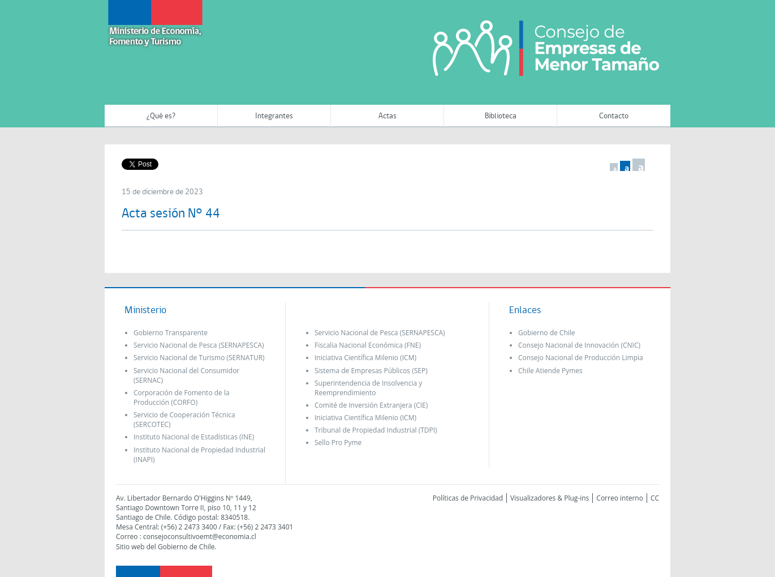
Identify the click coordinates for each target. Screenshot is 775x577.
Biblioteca (500, 116)
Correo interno (619, 498)
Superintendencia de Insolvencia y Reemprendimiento (368, 388)
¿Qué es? (161, 116)
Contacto (613, 116)
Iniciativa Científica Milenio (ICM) (365, 357)
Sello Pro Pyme (338, 442)
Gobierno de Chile (546, 332)
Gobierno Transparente (171, 332)
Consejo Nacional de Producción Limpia (580, 357)
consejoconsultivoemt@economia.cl (199, 536)
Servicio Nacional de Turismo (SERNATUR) (199, 357)
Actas (387, 116)
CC (655, 498)
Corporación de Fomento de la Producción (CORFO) (182, 397)
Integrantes (274, 116)
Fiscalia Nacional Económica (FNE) (368, 345)
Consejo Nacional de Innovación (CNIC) (579, 345)
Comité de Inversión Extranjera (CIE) (371, 405)
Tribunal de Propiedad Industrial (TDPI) (376, 430)
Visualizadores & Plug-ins (549, 498)
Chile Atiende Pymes (550, 370)
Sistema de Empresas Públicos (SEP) (371, 370)
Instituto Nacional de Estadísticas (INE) (194, 437)
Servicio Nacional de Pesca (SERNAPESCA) (199, 345)
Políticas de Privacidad (468, 498)
